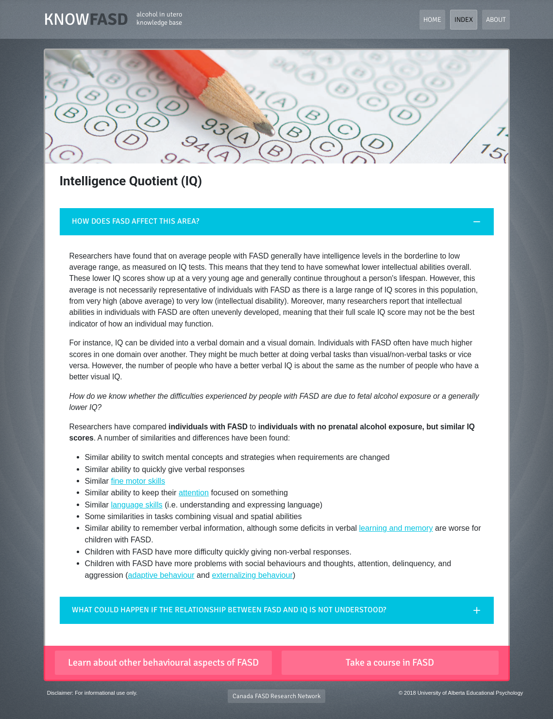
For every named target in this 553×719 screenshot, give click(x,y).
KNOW (113, 19)
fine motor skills (138, 480)
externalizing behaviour (252, 575)
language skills (136, 504)
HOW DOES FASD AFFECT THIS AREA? (135, 221)
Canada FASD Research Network (276, 696)
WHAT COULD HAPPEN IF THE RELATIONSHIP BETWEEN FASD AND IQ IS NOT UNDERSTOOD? (229, 610)
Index (463, 20)
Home (432, 20)
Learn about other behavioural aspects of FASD (163, 662)
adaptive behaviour (161, 575)
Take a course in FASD (390, 662)
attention (194, 492)
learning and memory (396, 527)
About (496, 20)
